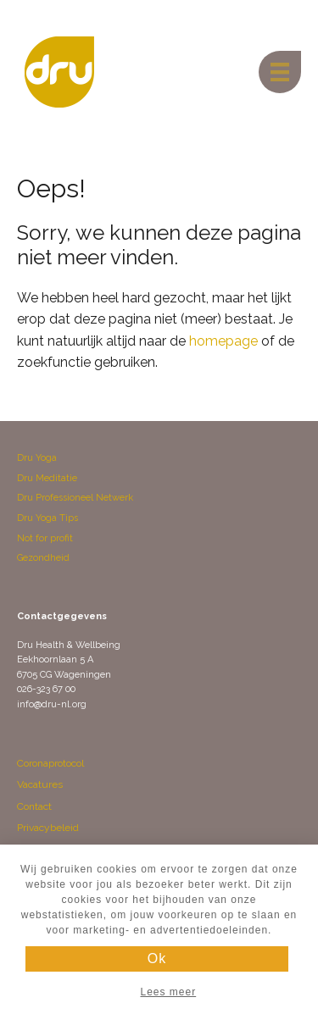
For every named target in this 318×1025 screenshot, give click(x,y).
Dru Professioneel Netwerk (75, 497)
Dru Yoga (37, 457)
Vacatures (40, 784)
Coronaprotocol (50, 763)
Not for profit (45, 538)
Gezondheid (43, 557)
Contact (34, 806)
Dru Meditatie (47, 478)
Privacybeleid (48, 828)
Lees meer (168, 992)
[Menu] (280, 72)
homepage (223, 341)
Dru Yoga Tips (47, 518)
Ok (157, 958)
